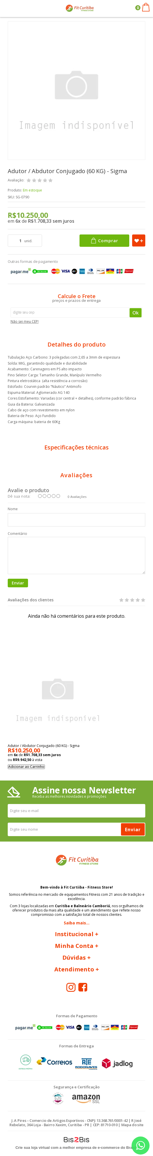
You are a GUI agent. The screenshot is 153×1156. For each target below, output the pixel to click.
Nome (13, 509)
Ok (135, 313)
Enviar (18, 583)
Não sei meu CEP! (25, 321)
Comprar (108, 240)
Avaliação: (16, 180)
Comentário (17, 534)
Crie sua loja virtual (32, 1147)
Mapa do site (132, 1124)
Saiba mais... (77, 923)
